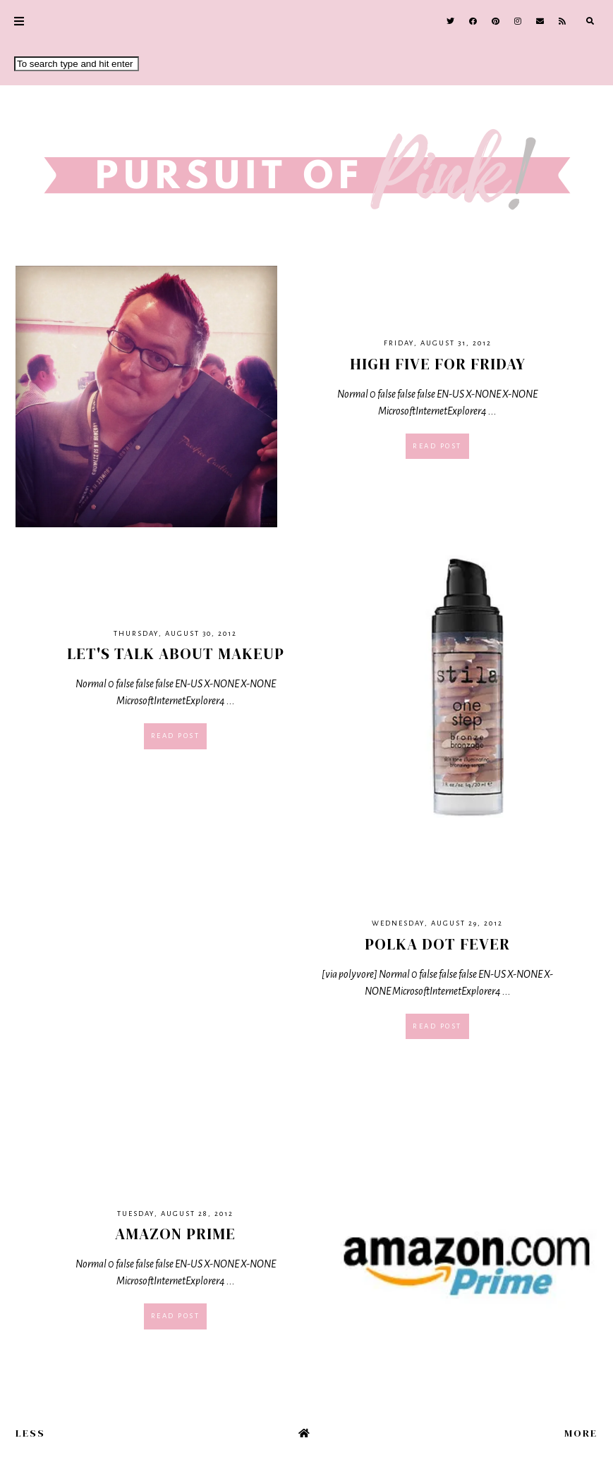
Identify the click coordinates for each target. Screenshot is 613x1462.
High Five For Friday (438, 363)
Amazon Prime (175, 1233)
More (580, 1433)
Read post (437, 446)
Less (30, 1433)
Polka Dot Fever (437, 943)
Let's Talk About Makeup (175, 653)
